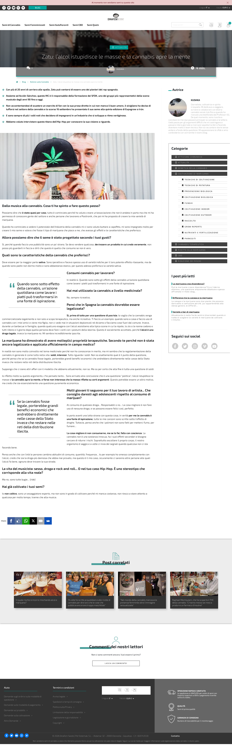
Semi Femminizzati (35, 24)
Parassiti (190, 238)
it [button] (207, 7)
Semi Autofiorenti (58, 24)
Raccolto (190, 221)
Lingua (202, 7)
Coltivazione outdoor (198, 215)
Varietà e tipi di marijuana (185, 312)
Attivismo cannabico (190, 157)
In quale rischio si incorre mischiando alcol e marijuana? (35, 602)
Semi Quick (93, 24)
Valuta (219, 7)
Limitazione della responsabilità (68, 718)
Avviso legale (59, 702)
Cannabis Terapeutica (191, 244)
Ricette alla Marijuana (192, 250)
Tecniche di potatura (197, 185)
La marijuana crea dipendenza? (188, 284)
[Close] (228, 3)
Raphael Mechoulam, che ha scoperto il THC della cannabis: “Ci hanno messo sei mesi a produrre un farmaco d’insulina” (193, 606)
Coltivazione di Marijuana (193, 174)
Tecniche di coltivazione (200, 179)
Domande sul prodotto (14, 716)
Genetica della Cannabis (192, 168)
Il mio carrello (227, 25)
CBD (180, 255)
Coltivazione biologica (199, 197)
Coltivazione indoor (197, 209)
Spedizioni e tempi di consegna (67, 707)
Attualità (121, 47)
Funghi (189, 203)
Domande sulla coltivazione (17, 721)
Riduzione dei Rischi (189, 261)
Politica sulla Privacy (62, 713)
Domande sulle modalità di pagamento (22, 711)
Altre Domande (11, 726)
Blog (37, 8)
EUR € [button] (225, 7)
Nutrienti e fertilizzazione (201, 232)
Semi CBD (78, 24)
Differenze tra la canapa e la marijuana (192, 298)
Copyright (57, 728)
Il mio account (217, 25)
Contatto (175, 741)
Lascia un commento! (116, 669)
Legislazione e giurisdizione (65, 723)
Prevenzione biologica (198, 191)
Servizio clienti (208, 25)
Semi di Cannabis (11, 24)
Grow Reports (193, 226)
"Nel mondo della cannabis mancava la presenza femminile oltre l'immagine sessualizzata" (140, 604)
